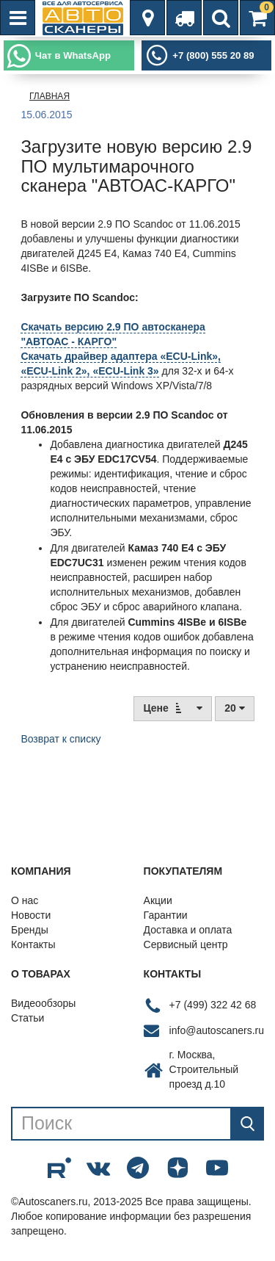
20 (234, 708)
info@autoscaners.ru (216, 1030)
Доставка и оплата (188, 930)
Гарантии (166, 915)
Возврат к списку (60, 739)
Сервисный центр (186, 944)
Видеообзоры (43, 1003)
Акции (158, 900)
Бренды (29, 930)
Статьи (27, 1018)
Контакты (33, 944)
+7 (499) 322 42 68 (213, 1005)
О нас (24, 900)
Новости (31, 915)
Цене (172, 707)
